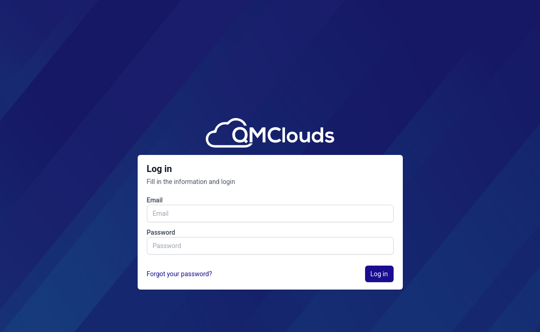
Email (155, 200)
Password (161, 232)
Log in (379, 274)
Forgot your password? (179, 274)
